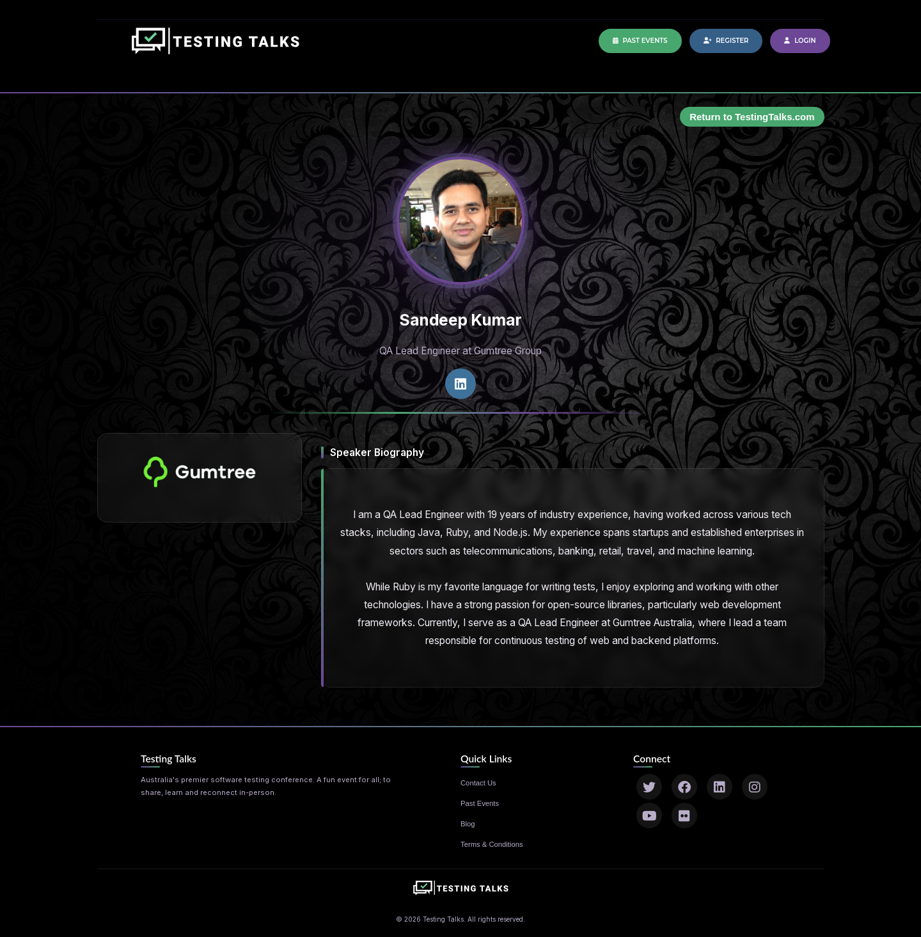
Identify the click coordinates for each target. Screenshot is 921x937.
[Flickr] (684, 815)
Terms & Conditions (491, 844)
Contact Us (478, 783)
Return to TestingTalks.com (751, 116)
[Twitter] (649, 786)
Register (726, 40)
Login (799, 40)
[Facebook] (684, 786)
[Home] (215, 47)
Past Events (640, 40)
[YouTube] (649, 815)
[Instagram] (754, 786)
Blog (467, 824)
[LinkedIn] (719, 786)
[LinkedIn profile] (460, 383)
